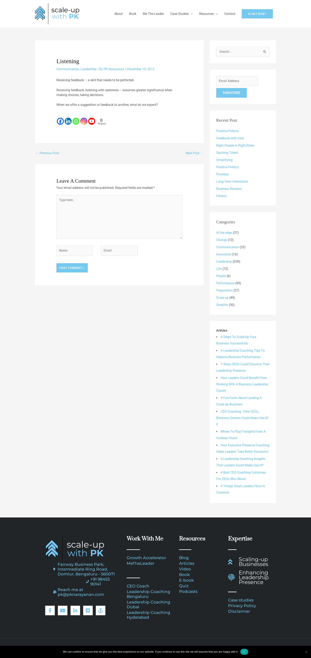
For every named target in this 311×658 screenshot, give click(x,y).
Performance (225, 283)
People (221, 276)
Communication (67, 69)
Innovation (223, 254)
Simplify (222, 305)
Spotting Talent (227, 153)
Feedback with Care (230, 138)
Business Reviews (229, 189)
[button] (257, 13)
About (118, 14)
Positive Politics (227, 131)
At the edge (224, 233)
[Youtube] (91, 119)
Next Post (194, 153)
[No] (306, 652)
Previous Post (47, 153)
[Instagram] (83, 119)
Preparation (224, 290)
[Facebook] (60, 119)
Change (221, 240)
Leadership (88, 69)
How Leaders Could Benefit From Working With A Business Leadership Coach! (242, 384)
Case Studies (179, 14)
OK (244, 651)
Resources (206, 14)
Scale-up (222, 298)
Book (132, 14)
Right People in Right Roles (235, 145)
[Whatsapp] (76, 119)
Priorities (222, 174)
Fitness (221, 196)
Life (219, 269)
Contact (229, 14)
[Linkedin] (68, 119)
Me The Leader (153, 14)
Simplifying (224, 160)
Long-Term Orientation (232, 181)
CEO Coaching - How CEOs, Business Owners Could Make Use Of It (242, 418)
